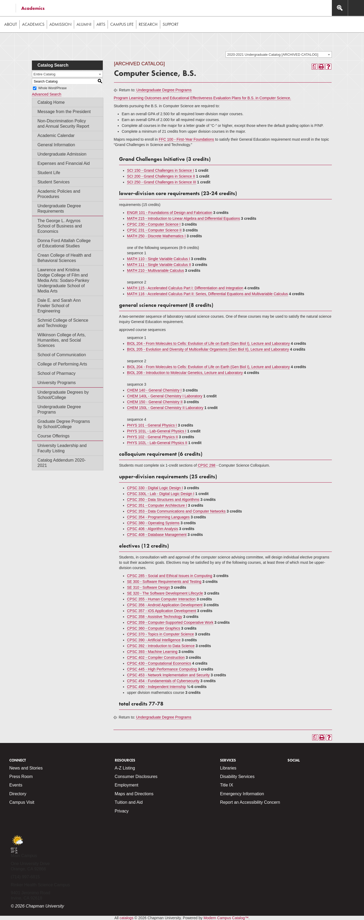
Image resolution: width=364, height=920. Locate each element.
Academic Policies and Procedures (58, 194)
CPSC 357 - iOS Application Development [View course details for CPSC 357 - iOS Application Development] (161, 611)
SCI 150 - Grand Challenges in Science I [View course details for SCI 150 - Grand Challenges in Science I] (160, 170)
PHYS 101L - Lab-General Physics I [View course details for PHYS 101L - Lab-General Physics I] (156, 431)
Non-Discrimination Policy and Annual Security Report (63, 123)
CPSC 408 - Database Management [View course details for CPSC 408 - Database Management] (157, 534)
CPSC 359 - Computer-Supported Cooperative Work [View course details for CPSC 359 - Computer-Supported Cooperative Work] (170, 622)
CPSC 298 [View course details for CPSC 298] (206, 465)
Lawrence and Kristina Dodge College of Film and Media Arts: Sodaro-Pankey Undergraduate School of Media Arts (63, 280)
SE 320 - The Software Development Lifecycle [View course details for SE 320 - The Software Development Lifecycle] (165, 593)
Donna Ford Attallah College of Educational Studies (64, 243)
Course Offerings (53, 436)
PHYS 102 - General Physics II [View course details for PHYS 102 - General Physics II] (152, 437)
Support (171, 24)
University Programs (56, 382)
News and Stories (26, 768)
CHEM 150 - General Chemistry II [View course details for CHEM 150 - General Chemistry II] (155, 402)
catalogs (126, 918)
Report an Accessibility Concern (250, 802)
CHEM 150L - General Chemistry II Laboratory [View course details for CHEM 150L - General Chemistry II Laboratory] (165, 408)
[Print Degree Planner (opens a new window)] (315, 67)
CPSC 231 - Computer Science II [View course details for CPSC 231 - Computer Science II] (154, 230)
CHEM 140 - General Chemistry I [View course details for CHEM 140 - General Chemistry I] (154, 390)
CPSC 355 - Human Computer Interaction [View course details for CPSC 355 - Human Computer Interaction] (161, 599)
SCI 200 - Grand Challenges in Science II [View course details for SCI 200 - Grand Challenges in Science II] (161, 176)
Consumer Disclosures (136, 776)
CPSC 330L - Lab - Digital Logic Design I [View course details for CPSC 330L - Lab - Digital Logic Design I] (160, 494)
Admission (60, 24)
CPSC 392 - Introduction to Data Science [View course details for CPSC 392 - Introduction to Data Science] (160, 646)
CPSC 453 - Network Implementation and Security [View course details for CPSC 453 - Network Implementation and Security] (168, 675)
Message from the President (64, 111)
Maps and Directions (134, 794)
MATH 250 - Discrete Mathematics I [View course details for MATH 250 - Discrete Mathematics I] (156, 236)
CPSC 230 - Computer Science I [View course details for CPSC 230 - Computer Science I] (154, 224)
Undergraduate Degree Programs (59, 409)
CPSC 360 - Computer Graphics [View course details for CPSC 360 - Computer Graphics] (153, 628)
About (10, 24)
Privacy (122, 811)
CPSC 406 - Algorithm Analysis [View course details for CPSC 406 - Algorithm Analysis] (152, 529)
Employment (126, 785)
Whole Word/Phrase (52, 88)
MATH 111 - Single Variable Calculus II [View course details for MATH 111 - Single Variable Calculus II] (159, 265)
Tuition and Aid (129, 802)
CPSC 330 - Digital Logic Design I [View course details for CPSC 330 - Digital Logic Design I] (155, 488)
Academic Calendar (56, 135)
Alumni (84, 24)
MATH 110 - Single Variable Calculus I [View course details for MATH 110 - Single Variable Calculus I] (158, 259)
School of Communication (61, 354)
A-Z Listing (125, 768)
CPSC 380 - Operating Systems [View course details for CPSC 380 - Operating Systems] (153, 523)
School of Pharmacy (56, 373)
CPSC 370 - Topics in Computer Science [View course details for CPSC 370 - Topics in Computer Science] (160, 634)
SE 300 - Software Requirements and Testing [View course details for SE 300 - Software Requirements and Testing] (164, 581)
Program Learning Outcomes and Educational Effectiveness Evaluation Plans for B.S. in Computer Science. (202, 98)
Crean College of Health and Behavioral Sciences (64, 258)
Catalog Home (51, 102)
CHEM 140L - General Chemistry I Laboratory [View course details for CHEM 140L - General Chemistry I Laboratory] (164, 396)
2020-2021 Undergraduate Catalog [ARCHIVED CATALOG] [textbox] (272, 55)
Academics (33, 8)
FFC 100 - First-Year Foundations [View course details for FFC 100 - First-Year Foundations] (186, 139)
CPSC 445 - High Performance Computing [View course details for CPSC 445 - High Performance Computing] (162, 669)
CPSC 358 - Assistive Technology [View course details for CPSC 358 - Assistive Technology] (154, 616)
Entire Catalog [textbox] (44, 74)
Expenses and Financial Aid (63, 163)
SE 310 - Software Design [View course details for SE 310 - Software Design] (148, 587)
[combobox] (279, 54)
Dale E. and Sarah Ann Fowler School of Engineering (59, 305)
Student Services (53, 182)
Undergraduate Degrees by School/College (63, 395)
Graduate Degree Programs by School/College (63, 424)
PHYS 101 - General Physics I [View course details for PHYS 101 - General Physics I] (152, 425)
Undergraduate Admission (61, 154)
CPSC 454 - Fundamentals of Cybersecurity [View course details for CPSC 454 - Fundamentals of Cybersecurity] (163, 681)
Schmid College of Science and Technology (62, 323)
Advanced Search (46, 94)
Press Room (21, 776)
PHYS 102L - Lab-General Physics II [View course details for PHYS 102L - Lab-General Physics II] (157, 443)
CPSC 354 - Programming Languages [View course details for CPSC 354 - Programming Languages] (158, 517)
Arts (100, 24)
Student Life (48, 172)
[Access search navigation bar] (340, 8)
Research (148, 24)
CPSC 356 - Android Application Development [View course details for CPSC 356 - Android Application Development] (164, 605)
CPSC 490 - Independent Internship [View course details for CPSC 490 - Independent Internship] (156, 687)
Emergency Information (242, 794)
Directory (17, 794)
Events (15, 785)
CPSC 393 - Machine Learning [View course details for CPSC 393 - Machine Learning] (152, 652)
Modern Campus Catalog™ (226, 918)
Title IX (226, 785)
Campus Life (122, 24)
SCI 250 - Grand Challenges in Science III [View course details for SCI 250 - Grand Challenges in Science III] (161, 182)
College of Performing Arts (62, 364)
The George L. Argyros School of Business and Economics (59, 226)
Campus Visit (21, 802)
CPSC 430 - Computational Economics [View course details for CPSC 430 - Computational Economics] (159, 663)
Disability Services (237, 776)
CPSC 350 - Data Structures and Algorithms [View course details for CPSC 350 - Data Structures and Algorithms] (163, 499)
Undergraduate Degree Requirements (59, 208)
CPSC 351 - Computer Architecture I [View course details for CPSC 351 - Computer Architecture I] (157, 505)
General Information (56, 145)
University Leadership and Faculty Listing (62, 448)
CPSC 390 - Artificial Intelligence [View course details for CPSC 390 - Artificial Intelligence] (154, 640)
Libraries (228, 768)
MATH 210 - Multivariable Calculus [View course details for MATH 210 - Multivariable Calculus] (155, 270)
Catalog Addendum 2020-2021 (61, 463)
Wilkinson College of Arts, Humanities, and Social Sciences (61, 340)
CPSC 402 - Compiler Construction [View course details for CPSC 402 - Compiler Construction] (156, 657)
